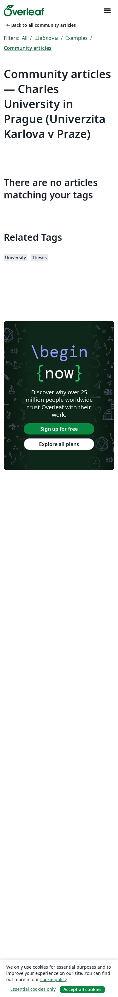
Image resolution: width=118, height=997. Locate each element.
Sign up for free (59, 428)
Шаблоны (46, 38)
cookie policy (53, 979)
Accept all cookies (82, 989)
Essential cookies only (33, 989)
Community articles (28, 48)
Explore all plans (59, 444)
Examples (76, 38)
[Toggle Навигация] (107, 10)
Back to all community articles (40, 25)
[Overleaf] (24, 10)
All (24, 38)
